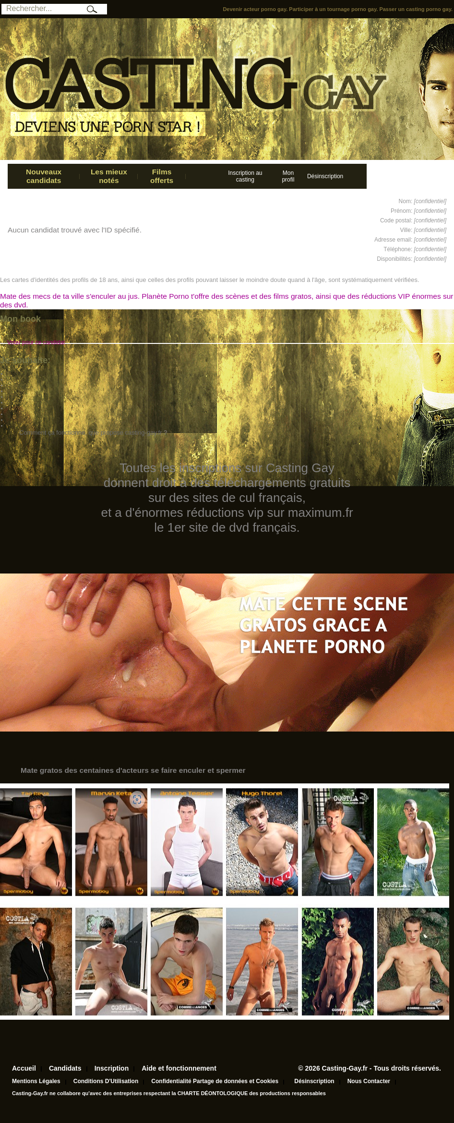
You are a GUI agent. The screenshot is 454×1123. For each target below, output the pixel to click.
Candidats (65, 1068)
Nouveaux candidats (43, 176)
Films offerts (161, 176)
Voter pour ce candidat (36, 342)
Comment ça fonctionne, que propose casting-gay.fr (90, 432)
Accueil (24, 1068)
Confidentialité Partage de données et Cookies (214, 1081)
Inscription (112, 1068)
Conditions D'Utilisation (106, 1081)
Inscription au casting (245, 176)
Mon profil (288, 176)
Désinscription (325, 176)
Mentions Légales (36, 1081)
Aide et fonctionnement (179, 1068)
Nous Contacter (368, 1081)
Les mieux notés (109, 176)
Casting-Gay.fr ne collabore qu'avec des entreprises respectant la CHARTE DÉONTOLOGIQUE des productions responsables (169, 1093)
